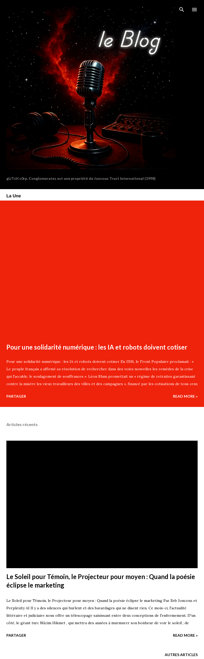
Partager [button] (16, 396)
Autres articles (181, 654)
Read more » (185, 396)
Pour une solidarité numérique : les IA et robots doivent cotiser (96, 347)
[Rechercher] (181, 9)
